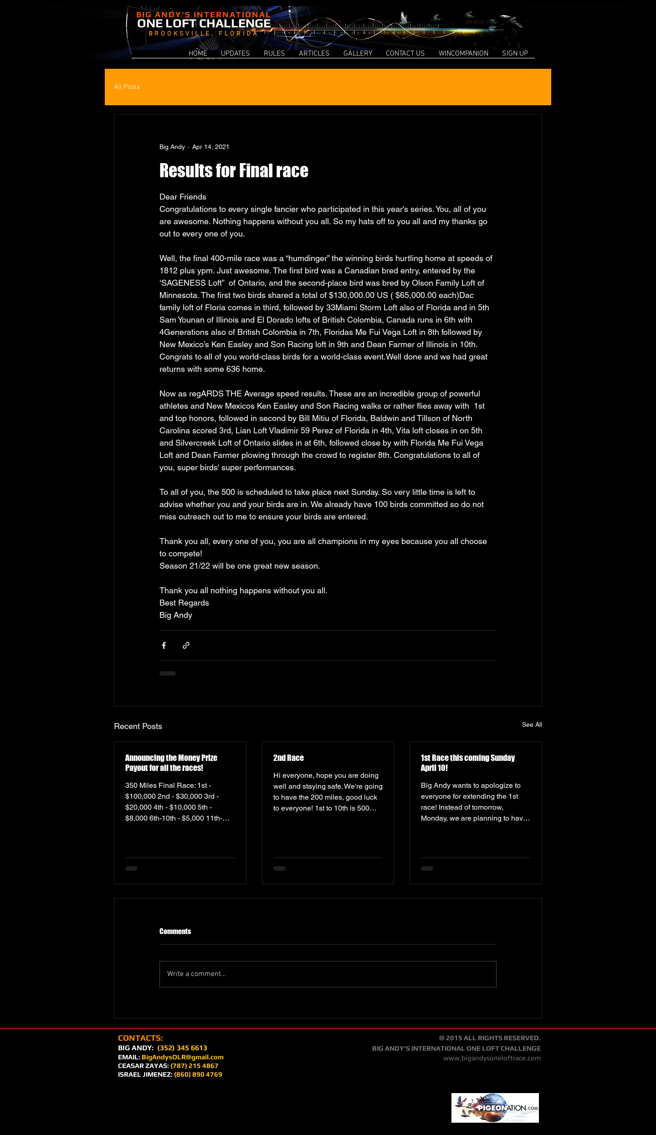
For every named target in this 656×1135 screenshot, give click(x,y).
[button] (463, 57)
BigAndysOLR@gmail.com (183, 1057)
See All (532, 724)
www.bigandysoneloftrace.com (492, 1058)
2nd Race (288, 758)
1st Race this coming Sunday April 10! (468, 763)
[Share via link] (186, 645)
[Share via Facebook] (163, 645)
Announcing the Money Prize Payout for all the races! (171, 763)
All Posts (127, 87)
